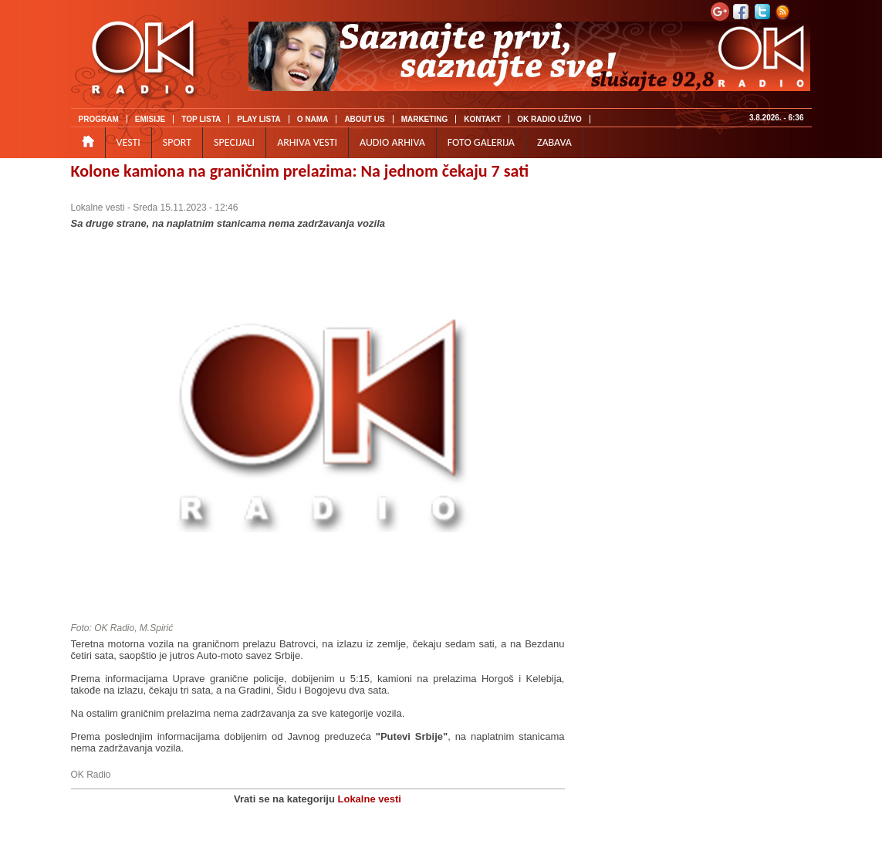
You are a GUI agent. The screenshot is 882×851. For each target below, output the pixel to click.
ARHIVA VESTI (307, 142)
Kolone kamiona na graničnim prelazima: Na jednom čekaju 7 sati (300, 170)
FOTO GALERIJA (481, 142)
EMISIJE (150, 119)
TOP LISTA (201, 119)
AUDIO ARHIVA (392, 142)
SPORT (177, 142)
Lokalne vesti (98, 207)
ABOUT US (364, 119)
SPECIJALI (234, 142)
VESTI (128, 142)
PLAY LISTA (259, 119)
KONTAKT (482, 119)
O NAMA (313, 119)
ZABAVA (554, 142)
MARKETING (424, 119)
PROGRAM (99, 119)
